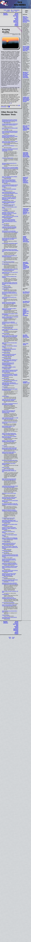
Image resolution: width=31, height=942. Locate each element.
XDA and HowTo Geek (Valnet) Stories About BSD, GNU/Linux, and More (9, 498)
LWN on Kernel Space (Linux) (7, 327)
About (8, 10)
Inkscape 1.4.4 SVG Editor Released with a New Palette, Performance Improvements (26, 75)
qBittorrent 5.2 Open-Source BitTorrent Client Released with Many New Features (10, 583)
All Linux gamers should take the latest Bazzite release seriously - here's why (9, 448)
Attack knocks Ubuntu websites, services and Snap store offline (10, 142)
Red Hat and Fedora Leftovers (8, 195)
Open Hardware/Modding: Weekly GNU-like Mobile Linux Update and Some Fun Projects (9, 283)
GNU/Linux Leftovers (6, 352)
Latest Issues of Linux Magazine (8, 145)
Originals (8, 11)
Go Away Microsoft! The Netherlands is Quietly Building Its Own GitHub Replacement (9, 239)
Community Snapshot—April (26, 382)
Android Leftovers (5, 14)
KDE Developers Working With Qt (8, 204)
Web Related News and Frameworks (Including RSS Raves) (9, 350)
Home (5, 10)
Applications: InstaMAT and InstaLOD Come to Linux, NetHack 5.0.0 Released (9, 564)
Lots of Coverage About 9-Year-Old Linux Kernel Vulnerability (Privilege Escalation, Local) (10, 132)
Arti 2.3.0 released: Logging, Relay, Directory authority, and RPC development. (26, 312)
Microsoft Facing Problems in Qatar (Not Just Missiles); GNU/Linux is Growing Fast (10, 504)
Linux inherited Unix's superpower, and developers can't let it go (9, 256)
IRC (11, 10)
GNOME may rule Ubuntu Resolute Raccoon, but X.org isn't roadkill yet (8, 303)
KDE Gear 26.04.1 (5, 263)
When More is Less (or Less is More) (9, 493)
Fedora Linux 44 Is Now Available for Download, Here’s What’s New (9, 453)
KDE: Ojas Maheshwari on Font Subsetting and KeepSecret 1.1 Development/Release (8, 363)
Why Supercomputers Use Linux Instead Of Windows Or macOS (9, 389)
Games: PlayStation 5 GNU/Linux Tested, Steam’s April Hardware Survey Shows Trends (10, 567)
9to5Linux (25, 14)
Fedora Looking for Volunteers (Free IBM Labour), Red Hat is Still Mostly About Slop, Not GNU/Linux (10, 371)
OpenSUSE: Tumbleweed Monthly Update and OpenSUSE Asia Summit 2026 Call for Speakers (10, 555)
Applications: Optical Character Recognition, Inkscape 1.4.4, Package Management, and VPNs (9, 213)
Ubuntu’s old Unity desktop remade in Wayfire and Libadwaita (9, 309)
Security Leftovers (5, 224)
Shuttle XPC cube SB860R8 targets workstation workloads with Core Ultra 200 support (26, 265)
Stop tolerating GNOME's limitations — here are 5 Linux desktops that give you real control (9, 293)
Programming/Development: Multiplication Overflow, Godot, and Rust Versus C (10, 124)
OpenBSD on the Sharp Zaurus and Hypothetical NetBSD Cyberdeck (9, 202)
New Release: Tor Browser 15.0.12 (26, 302)
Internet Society (26, 379)
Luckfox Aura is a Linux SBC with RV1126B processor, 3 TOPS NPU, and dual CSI (26, 211)
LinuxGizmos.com (27, 206)
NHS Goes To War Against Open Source (9, 460)
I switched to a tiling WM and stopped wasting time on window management (9, 227)
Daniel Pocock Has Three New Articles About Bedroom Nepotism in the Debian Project (15, 19)
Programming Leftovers (6, 286)
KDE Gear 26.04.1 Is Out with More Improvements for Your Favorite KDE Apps (26, 19)
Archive (12, 11)
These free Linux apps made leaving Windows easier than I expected (9, 400)
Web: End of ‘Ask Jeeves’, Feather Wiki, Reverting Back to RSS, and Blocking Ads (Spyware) (10, 547)
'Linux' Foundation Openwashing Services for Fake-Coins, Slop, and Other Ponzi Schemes (10, 185)
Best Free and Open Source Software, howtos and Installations (9, 437)
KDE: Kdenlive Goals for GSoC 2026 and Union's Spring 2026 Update (10, 571)
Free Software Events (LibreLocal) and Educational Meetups (9, 618)
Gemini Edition (16, 10)
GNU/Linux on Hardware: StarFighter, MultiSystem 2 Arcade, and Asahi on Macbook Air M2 (9, 198)
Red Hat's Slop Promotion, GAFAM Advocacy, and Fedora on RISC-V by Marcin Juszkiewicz (9, 559)
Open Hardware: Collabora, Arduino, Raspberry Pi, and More (9, 367)
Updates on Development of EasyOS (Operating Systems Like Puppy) (9, 355)
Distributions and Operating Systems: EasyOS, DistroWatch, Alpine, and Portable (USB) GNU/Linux (9, 574)
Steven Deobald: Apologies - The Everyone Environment (8, 427)
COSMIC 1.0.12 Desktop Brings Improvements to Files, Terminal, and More (26, 99)
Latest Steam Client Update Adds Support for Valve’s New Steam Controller (26, 154)
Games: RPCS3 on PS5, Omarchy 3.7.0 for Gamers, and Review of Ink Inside (9, 360)
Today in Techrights (5, 333)
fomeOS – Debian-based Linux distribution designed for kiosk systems (10, 317)
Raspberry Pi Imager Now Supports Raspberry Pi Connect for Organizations (25, 180)
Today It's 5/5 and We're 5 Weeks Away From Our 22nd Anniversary (9, 605)
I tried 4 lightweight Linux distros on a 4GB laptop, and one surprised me (10, 418)
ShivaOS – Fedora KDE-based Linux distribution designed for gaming (9, 441)
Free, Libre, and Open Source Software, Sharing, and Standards (9, 177)
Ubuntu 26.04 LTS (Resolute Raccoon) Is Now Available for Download (10, 404)
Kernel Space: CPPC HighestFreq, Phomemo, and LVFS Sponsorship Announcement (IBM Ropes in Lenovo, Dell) (9, 221)
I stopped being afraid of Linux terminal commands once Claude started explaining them (10, 250)
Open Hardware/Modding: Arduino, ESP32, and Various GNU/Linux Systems (10, 193)
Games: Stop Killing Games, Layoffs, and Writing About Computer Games (10, 270)
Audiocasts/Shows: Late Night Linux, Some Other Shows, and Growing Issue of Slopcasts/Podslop (10, 383)
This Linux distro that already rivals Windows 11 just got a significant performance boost (8, 411)
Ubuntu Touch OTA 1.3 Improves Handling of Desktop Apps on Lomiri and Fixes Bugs (10, 168)
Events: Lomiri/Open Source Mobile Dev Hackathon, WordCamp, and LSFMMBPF (10, 538)
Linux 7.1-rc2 (4, 445)
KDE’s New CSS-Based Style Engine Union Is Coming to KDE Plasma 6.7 (26, 128)
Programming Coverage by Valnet (8, 517)
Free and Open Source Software (8, 261)
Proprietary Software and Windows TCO (9, 380)
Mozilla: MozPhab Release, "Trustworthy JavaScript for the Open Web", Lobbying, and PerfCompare (10, 375)
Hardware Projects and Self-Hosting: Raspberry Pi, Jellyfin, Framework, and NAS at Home (9, 528)
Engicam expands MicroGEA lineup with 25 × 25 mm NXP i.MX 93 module (26, 239)
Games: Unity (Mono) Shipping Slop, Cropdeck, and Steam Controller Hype (9, 434)
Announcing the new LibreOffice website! (10, 243)
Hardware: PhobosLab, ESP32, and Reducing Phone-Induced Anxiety (9, 544)
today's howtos (5, 210)
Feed (16, 11)
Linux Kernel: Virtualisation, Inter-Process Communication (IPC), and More (10, 580)
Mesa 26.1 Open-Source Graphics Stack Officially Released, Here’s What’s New (26, 48)
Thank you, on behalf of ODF (7, 157)
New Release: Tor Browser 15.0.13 (26, 292)
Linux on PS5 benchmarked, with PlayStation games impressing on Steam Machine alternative (9, 136)
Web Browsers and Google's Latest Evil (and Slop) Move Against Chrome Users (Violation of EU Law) (9, 120)
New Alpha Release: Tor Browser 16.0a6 (26, 336)
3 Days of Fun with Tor (25, 344)
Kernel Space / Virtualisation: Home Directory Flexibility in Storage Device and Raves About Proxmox (10, 521)
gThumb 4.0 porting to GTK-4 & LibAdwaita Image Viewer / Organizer (9, 598)
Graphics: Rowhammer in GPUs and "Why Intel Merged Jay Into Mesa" (10, 217)
